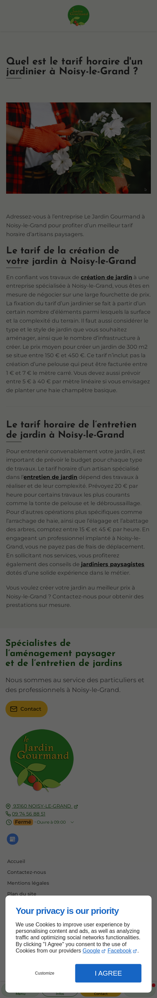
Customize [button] (44, 973)
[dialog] (78, 944)
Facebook (119, 951)
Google (91, 951)
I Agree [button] (108, 973)
